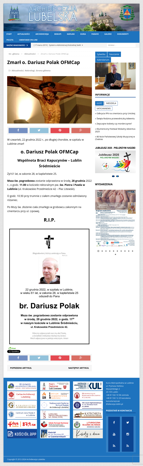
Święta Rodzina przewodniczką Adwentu (116, 118)
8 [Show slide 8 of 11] (124, 251)
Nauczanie (114, 54)
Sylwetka (101, 54)
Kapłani (71, 34)
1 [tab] (113, 176)
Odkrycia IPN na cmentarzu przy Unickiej (116, 113)
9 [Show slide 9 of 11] (128, 251)
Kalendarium (103, 59)
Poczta (9, 40)
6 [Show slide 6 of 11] (117, 251)
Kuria (83, 34)
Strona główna (43, 70)
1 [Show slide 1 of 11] (98, 251)
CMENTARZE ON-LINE (28, 40)
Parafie (95, 34)
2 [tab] (117, 176)
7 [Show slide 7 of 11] (121, 251)
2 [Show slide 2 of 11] (102, 251)
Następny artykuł (78, 368)
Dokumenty (123, 34)
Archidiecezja (42, 34)
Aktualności (23, 34)
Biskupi (57, 34)
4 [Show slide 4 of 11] (109, 251)
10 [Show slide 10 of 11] (132, 251)
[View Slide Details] (115, 160)
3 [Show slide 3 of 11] (106, 251)
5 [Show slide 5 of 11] (113, 251)
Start (9, 34)
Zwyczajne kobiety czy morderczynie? (114, 123)
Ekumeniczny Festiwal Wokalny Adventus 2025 (115, 130)
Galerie (108, 34)
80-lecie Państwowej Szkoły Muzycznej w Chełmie (115, 138)
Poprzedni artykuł (21, 368)
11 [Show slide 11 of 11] (115, 254)
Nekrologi (30, 70)
